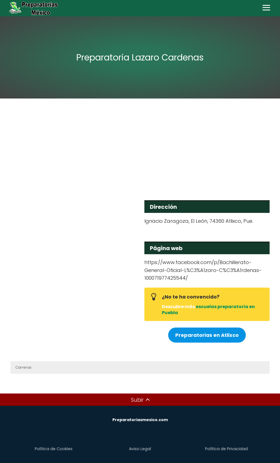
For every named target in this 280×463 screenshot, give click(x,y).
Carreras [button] (23, 367)
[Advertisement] (140, 145)
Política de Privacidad (226, 449)
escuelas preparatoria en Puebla (208, 309)
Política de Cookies (53, 449)
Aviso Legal (140, 449)
